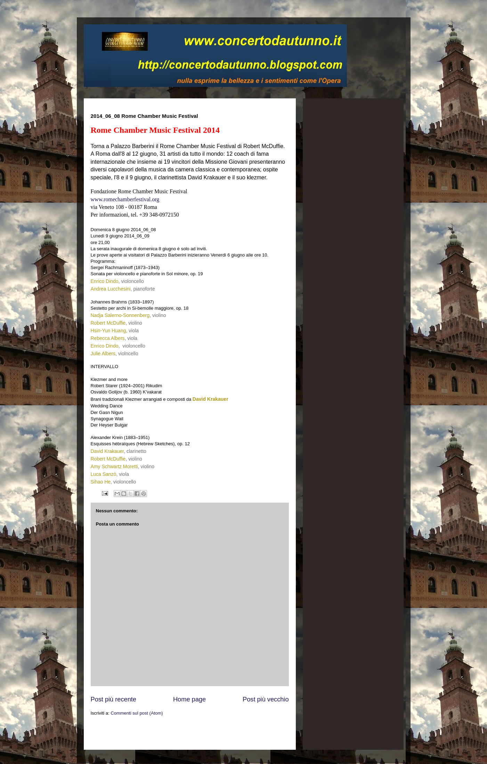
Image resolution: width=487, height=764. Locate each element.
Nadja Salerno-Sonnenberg (120, 315)
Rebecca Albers (108, 338)
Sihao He (101, 482)
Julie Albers (103, 353)
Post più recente (113, 699)
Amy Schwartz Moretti (114, 466)
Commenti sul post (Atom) (137, 713)
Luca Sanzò (103, 474)
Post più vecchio (266, 699)
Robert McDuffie (108, 323)
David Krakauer (210, 399)
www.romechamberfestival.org (125, 199)
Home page (189, 699)
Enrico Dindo (105, 281)
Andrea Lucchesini (111, 289)
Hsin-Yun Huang (108, 330)
